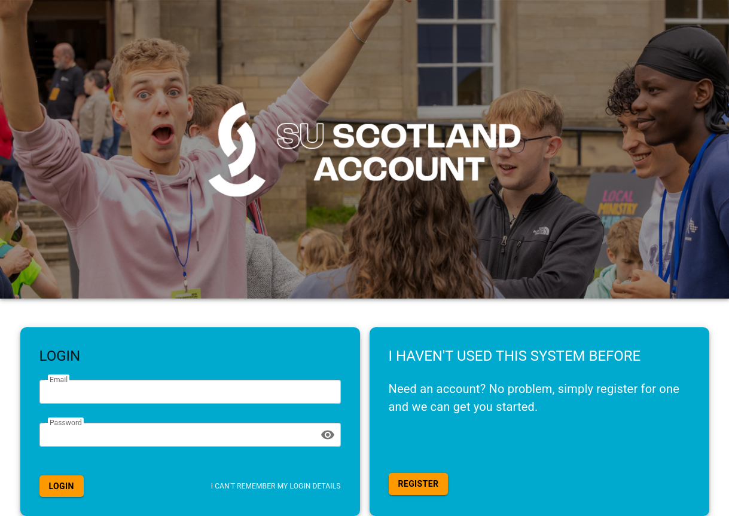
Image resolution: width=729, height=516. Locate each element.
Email (59, 380)
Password (66, 422)
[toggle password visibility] (328, 435)
